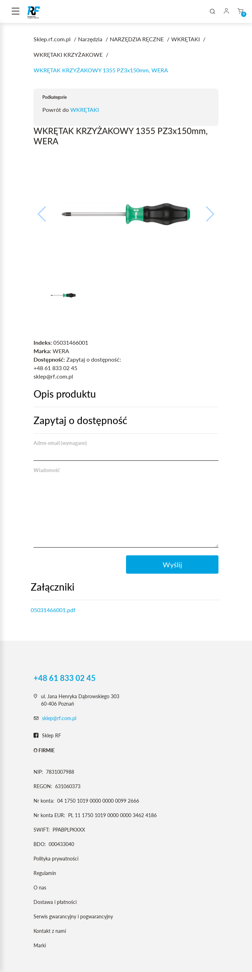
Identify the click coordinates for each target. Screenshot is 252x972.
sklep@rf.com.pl (59, 718)
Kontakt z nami (50, 931)
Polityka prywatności (56, 859)
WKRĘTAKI (84, 109)
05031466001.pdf (53, 609)
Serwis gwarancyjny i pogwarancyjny (73, 916)
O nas (40, 888)
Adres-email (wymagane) (60, 443)
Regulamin (45, 873)
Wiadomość (47, 470)
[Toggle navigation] (15, 12)
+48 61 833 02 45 (65, 678)
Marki (40, 945)
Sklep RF (47, 735)
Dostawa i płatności (55, 902)
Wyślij (172, 564)
